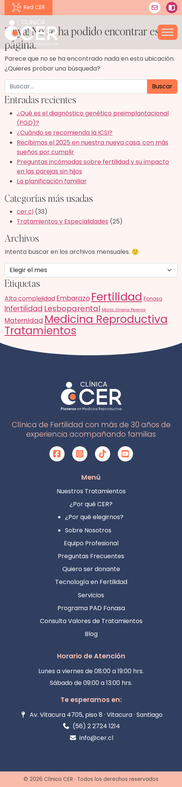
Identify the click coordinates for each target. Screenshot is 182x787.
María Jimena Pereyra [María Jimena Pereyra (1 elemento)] (124, 310)
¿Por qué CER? (91, 504)
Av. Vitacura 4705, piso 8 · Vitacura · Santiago (91, 714)
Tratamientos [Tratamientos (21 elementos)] (40, 330)
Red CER (28, 7)
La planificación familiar (52, 181)
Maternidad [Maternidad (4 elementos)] (24, 320)
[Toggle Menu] (167, 32)
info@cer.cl (91, 737)
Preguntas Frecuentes (91, 556)
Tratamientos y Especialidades (62, 221)
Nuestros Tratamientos (91, 491)
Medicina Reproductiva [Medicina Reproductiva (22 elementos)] (106, 319)
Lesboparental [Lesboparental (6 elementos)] (72, 308)
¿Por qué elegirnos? (94, 517)
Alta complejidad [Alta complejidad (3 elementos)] (30, 298)
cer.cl (25, 211)
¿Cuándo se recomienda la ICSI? (64, 132)
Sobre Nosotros (88, 530)
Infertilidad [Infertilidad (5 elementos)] (24, 309)
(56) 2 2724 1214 (91, 726)
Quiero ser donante (91, 569)
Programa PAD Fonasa (91, 608)
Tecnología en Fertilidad (91, 582)
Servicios (91, 595)
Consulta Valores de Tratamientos (91, 621)
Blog (91, 634)
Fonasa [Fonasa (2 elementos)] (153, 298)
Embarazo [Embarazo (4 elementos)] (73, 298)
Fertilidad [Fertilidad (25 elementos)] (116, 296)
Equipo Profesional (91, 543)
